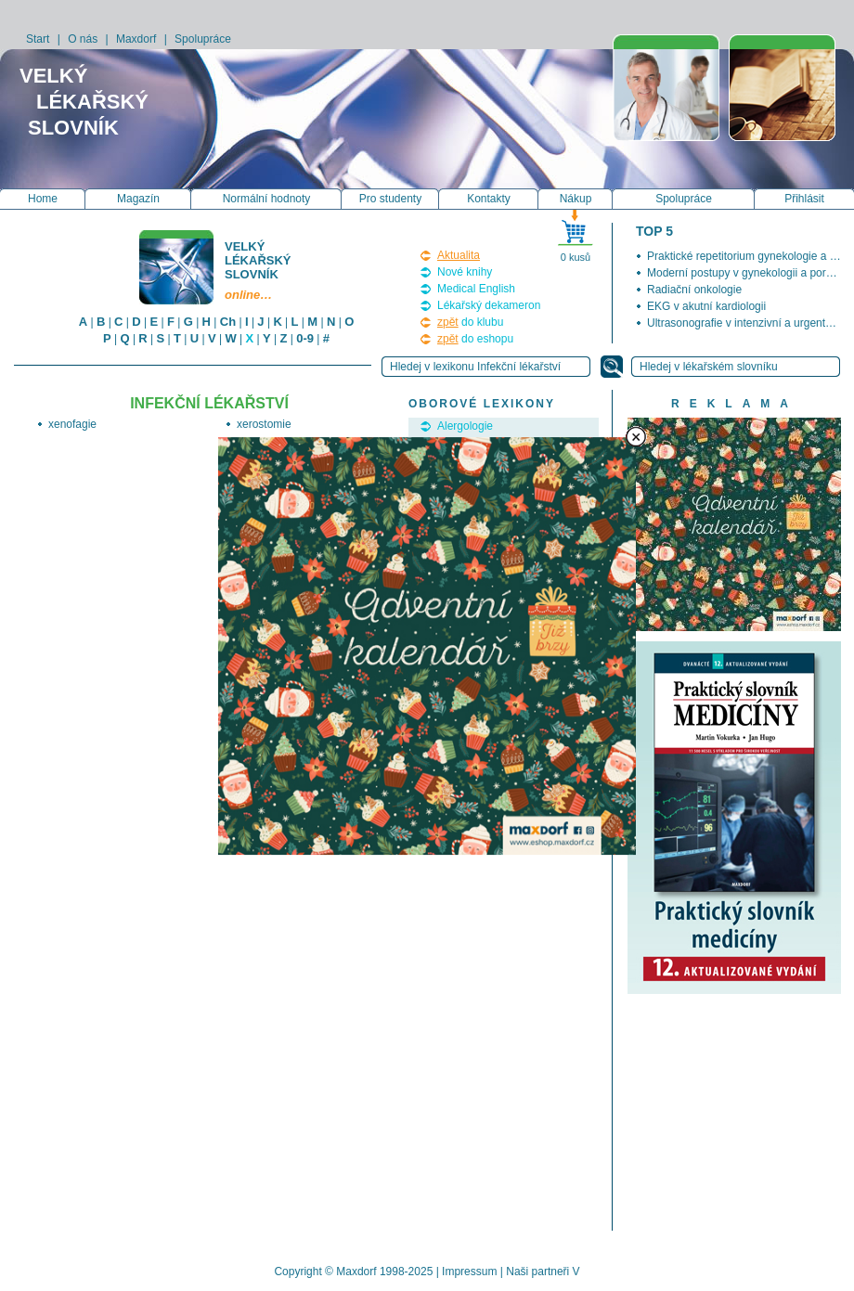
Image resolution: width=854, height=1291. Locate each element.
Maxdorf (136, 38)
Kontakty (489, 198)
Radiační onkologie (694, 289)
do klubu (470, 322)
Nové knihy (464, 271)
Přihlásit (804, 198)
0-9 (305, 338)
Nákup (576, 198)
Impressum (469, 1271)
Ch (228, 322)
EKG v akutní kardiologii (706, 306)
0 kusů (575, 257)
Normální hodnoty (267, 198)
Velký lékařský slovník (259, 270)
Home (43, 198)
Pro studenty (390, 198)
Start (37, 38)
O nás (82, 38)
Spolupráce (203, 38)
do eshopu (475, 338)
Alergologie (465, 426)
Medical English (476, 288)
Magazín (138, 198)
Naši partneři (537, 1271)
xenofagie (72, 424)
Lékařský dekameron (488, 305)
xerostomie (264, 424)
